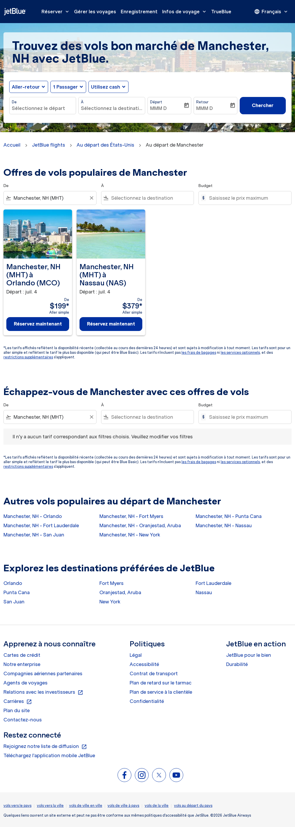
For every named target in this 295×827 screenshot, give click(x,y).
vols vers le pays (17, 805)
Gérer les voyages (95, 11)
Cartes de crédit (21, 655)
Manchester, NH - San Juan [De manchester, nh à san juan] (33, 535)
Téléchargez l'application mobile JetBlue (49, 755)
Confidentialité (147, 701)
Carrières (17, 701)
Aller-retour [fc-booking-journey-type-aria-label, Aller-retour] (26, 87)
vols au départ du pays (193, 805)
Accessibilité (144, 664)
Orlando (12, 583)
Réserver (56, 11)
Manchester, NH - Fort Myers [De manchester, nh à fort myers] (131, 516)
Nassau (204, 592)
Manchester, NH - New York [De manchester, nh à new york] (129, 535)
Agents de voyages (25, 683)
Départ (156, 102)
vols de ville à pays (123, 805)
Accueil (11, 145)
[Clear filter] (91, 198)
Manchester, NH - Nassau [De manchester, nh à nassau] (224, 525)
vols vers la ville (50, 805)
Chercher (262, 105)
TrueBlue (221, 11)
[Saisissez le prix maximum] (247, 198)
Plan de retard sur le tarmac (161, 683)
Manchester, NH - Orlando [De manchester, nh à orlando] (32, 516)
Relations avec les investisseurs (43, 692)
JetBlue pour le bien (248, 655)
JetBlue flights (48, 145)
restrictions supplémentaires (28, 357)
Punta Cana (16, 592)
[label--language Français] (271, 11)
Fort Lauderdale (213, 583)
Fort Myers (111, 583)
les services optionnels (240, 352)
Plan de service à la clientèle (161, 692)
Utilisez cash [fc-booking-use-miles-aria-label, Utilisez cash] (105, 87)
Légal (136, 655)
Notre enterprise (21, 664)
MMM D (158, 108)
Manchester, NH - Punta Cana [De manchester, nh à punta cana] (229, 516)
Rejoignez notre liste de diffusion (45, 746)
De (14, 102)
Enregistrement (139, 11)
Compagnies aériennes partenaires (42, 673)
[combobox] (42, 108)
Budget (205, 185)
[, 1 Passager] (65, 86)
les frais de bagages (198, 352)
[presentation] (271, 11)
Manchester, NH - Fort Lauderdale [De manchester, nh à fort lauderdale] (41, 525)
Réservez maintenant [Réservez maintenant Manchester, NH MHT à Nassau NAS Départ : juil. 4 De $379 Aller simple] (111, 324)
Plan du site (16, 710)
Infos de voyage (185, 11)
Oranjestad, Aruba (120, 592)
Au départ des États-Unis (105, 145)
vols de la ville (157, 805)
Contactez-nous (22, 720)
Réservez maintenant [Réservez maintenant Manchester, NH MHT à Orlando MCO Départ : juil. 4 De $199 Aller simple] (38, 324)
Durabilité (237, 664)
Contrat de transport (154, 673)
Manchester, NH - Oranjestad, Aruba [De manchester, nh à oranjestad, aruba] (140, 525)
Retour (202, 102)
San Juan (13, 602)
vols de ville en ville (85, 805)
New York (109, 602)
